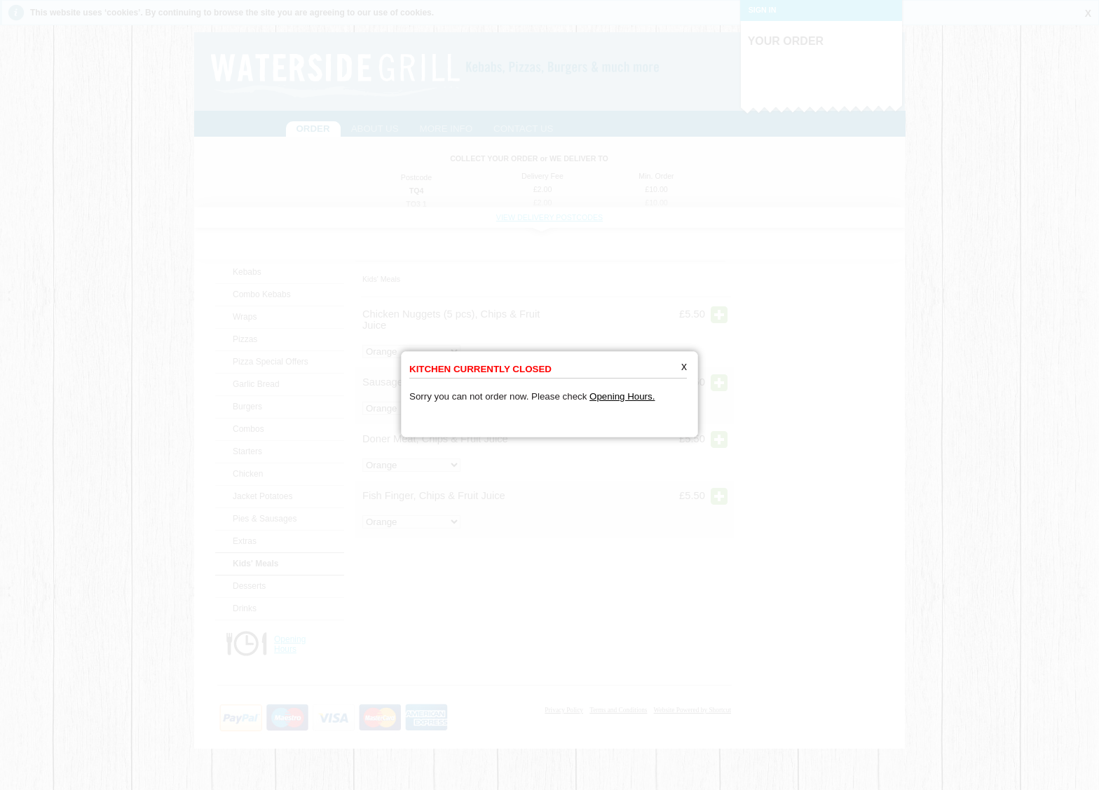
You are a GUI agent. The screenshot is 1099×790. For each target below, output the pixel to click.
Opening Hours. (622, 384)
